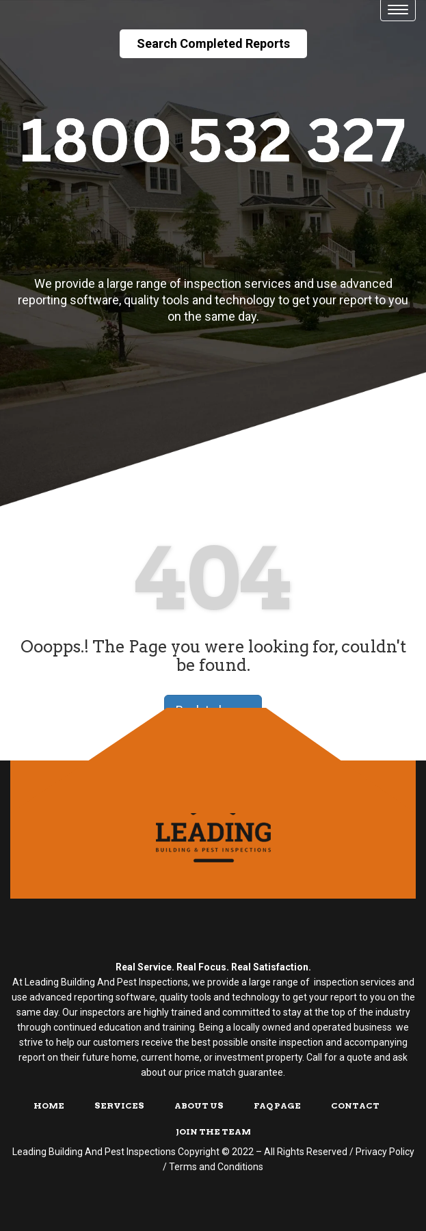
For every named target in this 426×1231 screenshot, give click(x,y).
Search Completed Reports (213, 43)
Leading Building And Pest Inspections (94, 1151)
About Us (199, 1105)
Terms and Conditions (216, 1166)
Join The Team (213, 1131)
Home (49, 1105)
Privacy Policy (385, 1151)
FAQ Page (277, 1105)
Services (119, 1105)
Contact (355, 1105)
